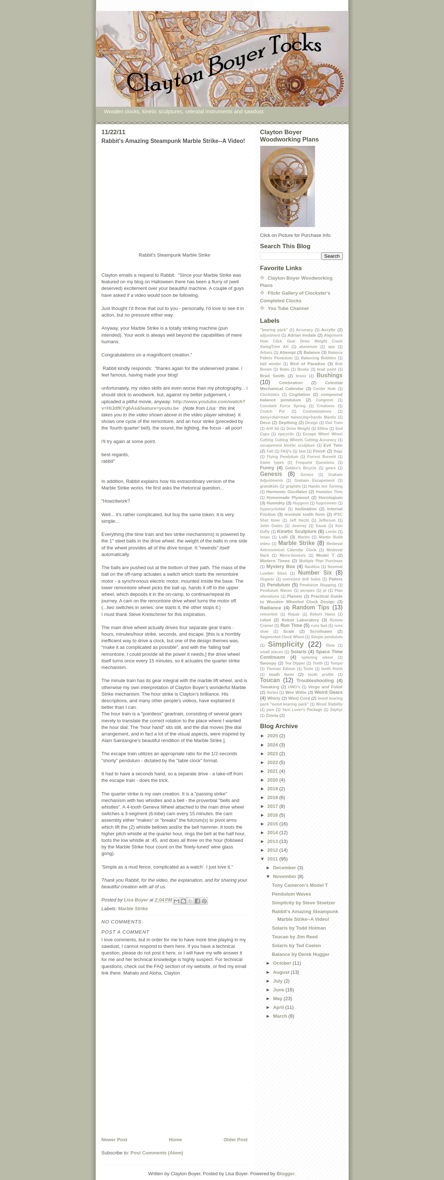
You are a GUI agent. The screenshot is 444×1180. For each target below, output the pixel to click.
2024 (273, 745)
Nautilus (312, 567)
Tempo (336, 663)
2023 (273, 753)
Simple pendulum (327, 637)
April (279, 1007)
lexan (265, 537)
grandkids (269, 486)
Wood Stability (329, 704)
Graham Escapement (315, 481)
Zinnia (272, 715)
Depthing (287, 422)
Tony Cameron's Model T (300, 885)
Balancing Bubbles (318, 358)
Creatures (326, 406)
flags (338, 451)
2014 (273, 832)
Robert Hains (322, 614)
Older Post (236, 1139)
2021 (273, 771)
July (278, 981)
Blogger (286, 1173)
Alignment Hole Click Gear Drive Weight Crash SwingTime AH (301, 341)
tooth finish (331, 669)
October (282, 963)
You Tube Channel (288, 308)
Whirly (273, 698)
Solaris (298, 651)
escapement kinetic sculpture (287, 445)
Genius (306, 475)
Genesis (271, 474)
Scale (289, 631)
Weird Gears (329, 692)
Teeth (318, 663)
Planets (295, 596)
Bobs (284, 369)
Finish (319, 451)
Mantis (304, 537)
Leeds (331, 532)
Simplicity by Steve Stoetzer (303, 902)
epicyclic (286, 434)
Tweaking (269, 686)
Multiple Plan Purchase (321, 561)
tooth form (281, 674)
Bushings (329, 375)
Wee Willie (296, 692)
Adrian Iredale (301, 335)
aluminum (308, 347)
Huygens (301, 503)
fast (302, 451)
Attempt (288, 352)
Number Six (315, 573)
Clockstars (270, 395)
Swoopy (268, 663)
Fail (270, 451)
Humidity (275, 502)
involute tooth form (305, 514)
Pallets (336, 578)
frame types (272, 463)
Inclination (305, 508)
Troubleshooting (315, 680)
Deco (265, 422)
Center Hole (325, 389)
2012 (273, 850)
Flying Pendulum (283, 457)
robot (265, 619)
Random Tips (311, 607)
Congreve (324, 400)
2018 (273, 797)
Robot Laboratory (300, 619)
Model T (325, 555)
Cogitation (299, 394)
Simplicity (286, 644)
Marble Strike (133, 908)
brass (301, 376)
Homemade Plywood (288, 497)
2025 (273, 735)
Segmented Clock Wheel (282, 637)
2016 (273, 815)
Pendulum (278, 584)
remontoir (269, 614)
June (279, 989)
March (280, 1016)
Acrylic (328, 329)
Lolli (283, 536)
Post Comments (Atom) (156, 1153)
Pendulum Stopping (318, 585)
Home (175, 1139)
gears (331, 468)
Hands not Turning (325, 486)
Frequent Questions (315, 463)
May (278, 998)
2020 (273, 780)
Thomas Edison (280, 669)
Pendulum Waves (276, 591)
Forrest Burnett (321, 457)
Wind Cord (299, 698)
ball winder (270, 364)
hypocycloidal (272, 509)
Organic (267, 579)
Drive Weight (298, 429)
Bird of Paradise (307, 363)
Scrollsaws (321, 631)
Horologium (331, 497)
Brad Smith (272, 375)
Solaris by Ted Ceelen (296, 945)
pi (324, 591)
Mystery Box (280, 566)
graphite (293, 486)
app (331, 347)
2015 (273, 824)
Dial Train (334, 423)
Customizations (317, 411)
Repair (294, 614)
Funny (267, 467)
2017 (273, 806)
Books (303, 369)
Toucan (270, 680)
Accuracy (304, 330)
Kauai (321, 526)
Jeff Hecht (299, 520)
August (282, 972)
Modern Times (275, 560)
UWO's (294, 687)
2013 (273, 841)
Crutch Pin (272, 411)
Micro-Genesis (293, 555)
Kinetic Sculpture (296, 531)
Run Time (291, 625)
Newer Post (115, 1139)
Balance (312, 352)
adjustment (270, 335)
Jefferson (327, 520)
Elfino (323, 429)
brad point (327, 369)
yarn (270, 710)
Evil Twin (332, 445)
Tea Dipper (295, 663)
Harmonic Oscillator (286, 491)
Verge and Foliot (325, 686)
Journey (299, 526)
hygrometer (326, 503)
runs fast (319, 626)
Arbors (266, 353)
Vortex (272, 693)
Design (311, 423)
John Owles (271, 526)
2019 (273, 788)
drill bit (272, 429)
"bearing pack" (274, 330)
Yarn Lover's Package (302, 710)
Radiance (270, 607)
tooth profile (321, 675)
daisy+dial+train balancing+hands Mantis (298, 417)
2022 (273, 762)
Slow (330, 645)
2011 (273, 859)
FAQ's (286, 451)
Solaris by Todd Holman (299, 928)
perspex (307, 591)
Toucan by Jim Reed (295, 936)
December (285, 867)
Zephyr (336, 710)
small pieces (271, 652)
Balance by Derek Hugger (301, 954)
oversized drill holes (301, 579)
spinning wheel (317, 657)
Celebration (291, 382)
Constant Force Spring (283, 406)
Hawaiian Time (329, 492)
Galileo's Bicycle (300, 468)
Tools (308, 669)
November (285, 876)
